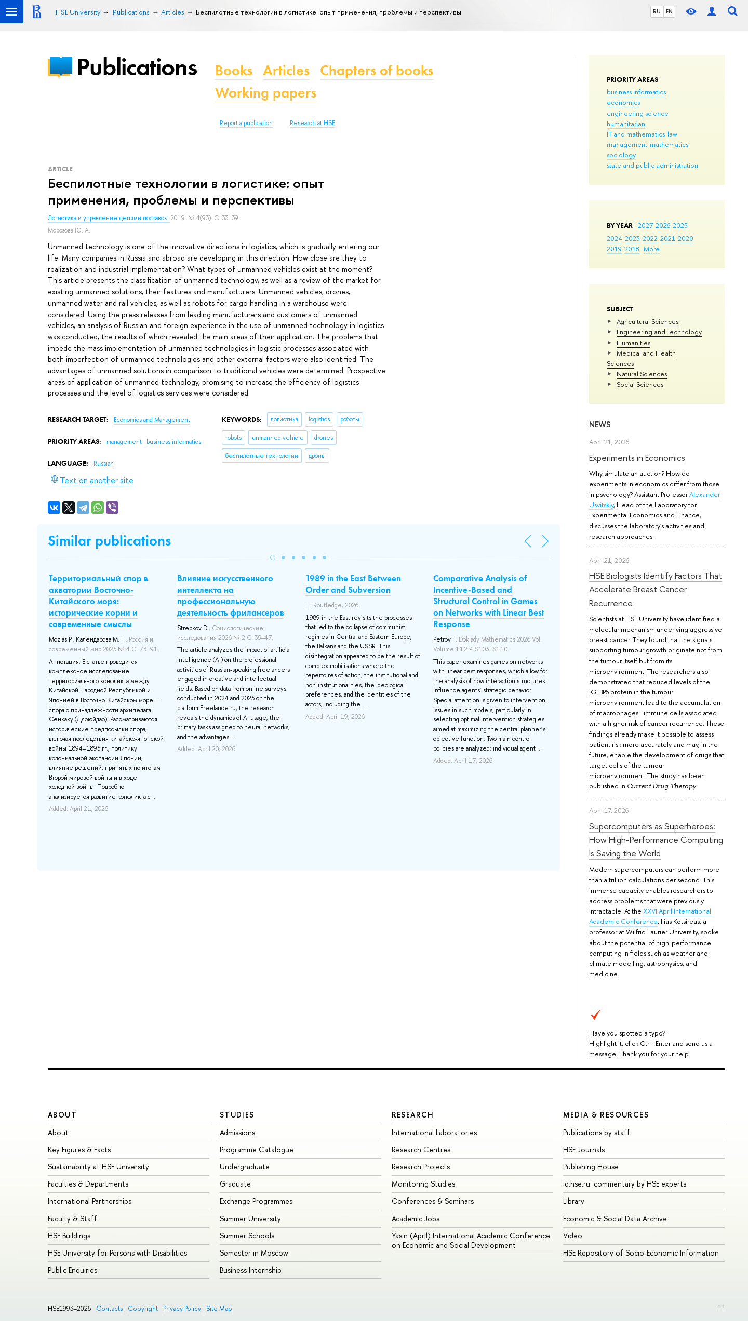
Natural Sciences (642, 373)
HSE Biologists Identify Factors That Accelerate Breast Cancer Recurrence (655, 589)
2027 (645, 225)
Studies (237, 1115)
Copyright (143, 1308)
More (652, 248)
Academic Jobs (415, 1218)
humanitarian (626, 123)
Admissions (237, 1132)
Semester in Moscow (254, 1253)
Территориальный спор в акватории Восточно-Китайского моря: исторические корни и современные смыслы (98, 601)
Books (233, 70)
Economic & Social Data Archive (615, 1218)
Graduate (235, 1184)
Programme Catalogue (256, 1149)
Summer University (250, 1218)
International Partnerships (89, 1201)
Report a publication (246, 123)
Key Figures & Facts (79, 1149)
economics (623, 102)
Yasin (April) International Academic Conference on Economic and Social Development (471, 1240)
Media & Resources (606, 1115)
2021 (667, 238)
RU (657, 11)
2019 (614, 248)
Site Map (219, 1308)
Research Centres (421, 1149)
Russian (104, 463)
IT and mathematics (636, 134)
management (627, 144)
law (672, 134)
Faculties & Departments (88, 1184)
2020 (685, 238)
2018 (631, 248)
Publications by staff (596, 1132)
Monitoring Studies (423, 1184)
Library (573, 1201)
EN (669, 11)
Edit (720, 1306)
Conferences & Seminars (433, 1201)
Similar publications (109, 541)
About (62, 1115)
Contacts (109, 1308)
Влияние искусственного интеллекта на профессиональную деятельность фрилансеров (230, 595)
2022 (650, 238)
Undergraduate (245, 1167)
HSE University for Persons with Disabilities (117, 1253)
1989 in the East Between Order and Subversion (353, 584)
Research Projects (421, 1167)
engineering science (638, 113)
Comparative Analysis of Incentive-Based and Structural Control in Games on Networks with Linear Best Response (488, 601)
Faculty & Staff (72, 1218)
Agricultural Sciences (647, 321)
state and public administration (652, 165)
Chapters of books (376, 70)
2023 (632, 238)
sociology (621, 154)
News (600, 424)
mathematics (669, 144)
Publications (136, 67)
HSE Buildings (69, 1236)
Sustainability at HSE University (98, 1167)
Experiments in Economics (637, 458)
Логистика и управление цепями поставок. (109, 218)
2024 (614, 238)
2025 (680, 225)
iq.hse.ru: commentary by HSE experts (624, 1184)
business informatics (636, 92)
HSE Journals (584, 1149)
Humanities (633, 342)
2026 (663, 225)
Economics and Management (152, 420)
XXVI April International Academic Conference (650, 916)
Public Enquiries (72, 1270)
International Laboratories (434, 1132)
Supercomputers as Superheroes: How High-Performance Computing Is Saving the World (656, 840)
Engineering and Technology (659, 331)
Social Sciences (640, 384)
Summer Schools (247, 1236)
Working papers (265, 93)
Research (413, 1115)
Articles (286, 70)
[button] (273, 557)
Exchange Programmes (256, 1201)
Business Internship (251, 1270)
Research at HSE (312, 123)
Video (572, 1236)
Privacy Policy (182, 1308)
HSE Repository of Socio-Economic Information (641, 1253)
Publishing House (591, 1167)
